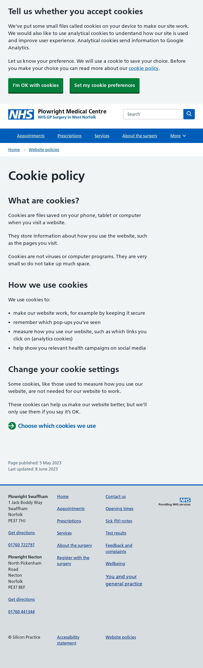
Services (102, 135)
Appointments (30, 135)
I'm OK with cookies (36, 85)
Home (14, 149)
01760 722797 (21, 544)
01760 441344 (21, 611)
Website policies (44, 149)
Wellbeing (115, 563)
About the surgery (139, 135)
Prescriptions (69, 135)
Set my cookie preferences (104, 85)
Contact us (116, 496)
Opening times (119, 508)
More (178, 136)
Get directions (21, 532)
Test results (116, 533)
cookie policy (144, 68)
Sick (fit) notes (119, 520)
